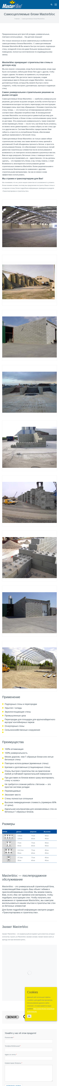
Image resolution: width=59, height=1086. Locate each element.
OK (29, 1016)
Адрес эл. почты (11, 1054)
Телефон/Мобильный (13, 1046)
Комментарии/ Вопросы (13, 1063)
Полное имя (9, 1037)
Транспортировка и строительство (20, 912)
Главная (17, 19)
